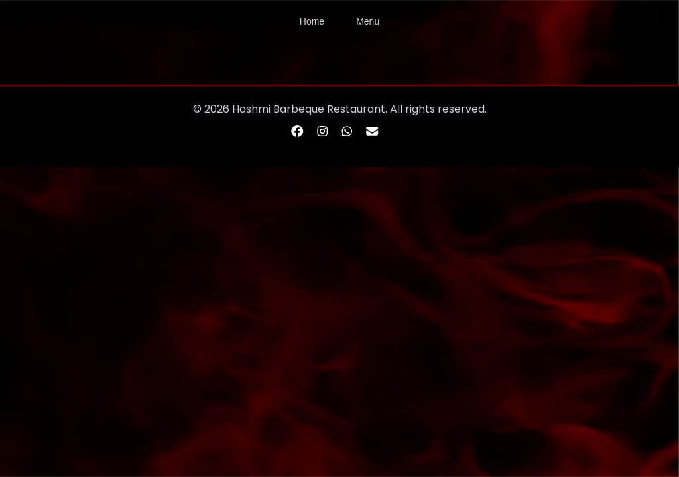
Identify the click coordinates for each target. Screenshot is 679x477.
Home (312, 21)
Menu (367, 21)
